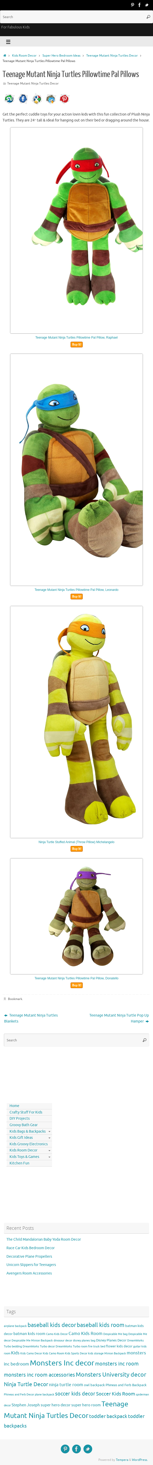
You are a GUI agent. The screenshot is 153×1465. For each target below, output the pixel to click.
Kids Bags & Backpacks (28, 1131)
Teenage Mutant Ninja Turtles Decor (112, 56)
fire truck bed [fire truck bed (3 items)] (96, 1346)
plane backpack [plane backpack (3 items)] (44, 1394)
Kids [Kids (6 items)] (15, 1353)
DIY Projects (20, 1118)
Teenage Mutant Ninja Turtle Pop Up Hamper (119, 1018)
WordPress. (140, 1460)
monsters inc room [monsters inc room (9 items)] (117, 1363)
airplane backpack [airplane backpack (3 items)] (15, 1326)
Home (14, 1106)
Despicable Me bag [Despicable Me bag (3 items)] (115, 1334)
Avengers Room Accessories (29, 1273)
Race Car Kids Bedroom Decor (30, 1248)
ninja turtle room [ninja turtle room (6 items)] (66, 1384)
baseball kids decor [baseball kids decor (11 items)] (52, 1325)
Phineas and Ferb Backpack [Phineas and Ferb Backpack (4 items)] (126, 1385)
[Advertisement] (27, 1073)
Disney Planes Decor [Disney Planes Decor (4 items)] (111, 1340)
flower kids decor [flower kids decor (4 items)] (119, 1346)
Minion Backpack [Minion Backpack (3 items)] (115, 1353)
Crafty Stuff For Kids (26, 1112)
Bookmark (15, 999)
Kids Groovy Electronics (29, 1144)
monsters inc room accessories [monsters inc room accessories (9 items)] (39, 1374)
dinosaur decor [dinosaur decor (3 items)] (63, 1340)
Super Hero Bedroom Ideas (61, 56)
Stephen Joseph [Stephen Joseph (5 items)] (26, 1405)
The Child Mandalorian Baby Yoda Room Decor (43, 1239)
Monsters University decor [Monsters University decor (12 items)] (111, 1374)
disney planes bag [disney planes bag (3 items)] (84, 1340)
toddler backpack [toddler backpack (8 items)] (108, 1416)
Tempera (122, 1460)
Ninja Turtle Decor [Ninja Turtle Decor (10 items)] (26, 1384)
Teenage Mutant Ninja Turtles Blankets (31, 1018)
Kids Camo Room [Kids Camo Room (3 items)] (53, 1353)
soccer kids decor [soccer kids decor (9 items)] (75, 1393)
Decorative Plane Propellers (29, 1256)
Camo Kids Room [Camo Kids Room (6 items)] (86, 1333)
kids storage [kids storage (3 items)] (96, 1353)
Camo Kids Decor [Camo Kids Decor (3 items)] (57, 1334)
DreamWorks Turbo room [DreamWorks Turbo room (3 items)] (71, 1346)
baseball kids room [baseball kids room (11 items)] (100, 1325)
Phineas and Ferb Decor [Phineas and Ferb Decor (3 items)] (19, 1394)
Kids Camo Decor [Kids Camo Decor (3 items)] (31, 1353)
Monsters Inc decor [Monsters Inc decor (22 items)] (62, 1363)
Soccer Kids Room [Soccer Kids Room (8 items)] (115, 1394)
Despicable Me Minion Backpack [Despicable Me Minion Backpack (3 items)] (32, 1340)
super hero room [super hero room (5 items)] (86, 1405)
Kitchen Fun (19, 1163)
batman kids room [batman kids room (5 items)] (29, 1333)
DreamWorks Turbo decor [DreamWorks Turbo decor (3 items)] (39, 1346)
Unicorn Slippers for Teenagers (31, 1265)
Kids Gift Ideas (21, 1137)
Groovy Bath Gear (24, 1125)
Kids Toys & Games (24, 1157)
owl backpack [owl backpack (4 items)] (94, 1385)
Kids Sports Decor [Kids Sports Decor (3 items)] (76, 1353)
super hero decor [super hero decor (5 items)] (56, 1405)
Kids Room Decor (24, 56)
